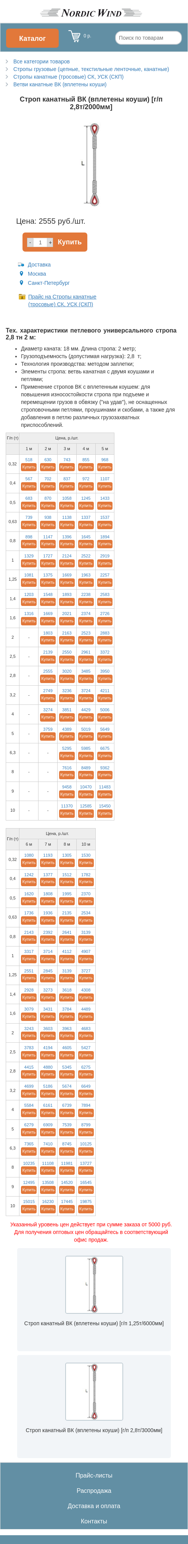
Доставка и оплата (93, 1506)
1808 (47, 894)
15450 (105, 806)
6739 (66, 1105)
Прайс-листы (94, 1475)
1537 (104, 517)
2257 (104, 575)
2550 (66, 652)
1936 (47, 913)
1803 (47, 633)
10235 (29, 1163)
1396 (66, 537)
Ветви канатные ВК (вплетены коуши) (59, 84)
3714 (47, 951)
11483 (105, 787)
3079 (29, 1009)
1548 (47, 594)
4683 (85, 1028)
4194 (47, 1047)
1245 (85, 498)
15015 (29, 1201)
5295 (66, 748)
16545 (86, 1182)
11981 (67, 1163)
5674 (66, 1086)
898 (29, 537)
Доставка (39, 265)
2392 (47, 932)
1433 (104, 498)
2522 (85, 556)
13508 (48, 1182)
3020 (66, 671)
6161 (47, 1105)
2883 (104, 633)
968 (104, 459)
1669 (66, 575)
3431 (47, 1009)
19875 (86, 1201)
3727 (85, 971)
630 (47, 459)
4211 (104, 690)
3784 (66, 1009)
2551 (29, 971)
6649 (85, 1086)
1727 (47, 556)
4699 (29, 1086)
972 (85, 478)
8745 (66, 1144)
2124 (66, 556)
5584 (29, 1105)
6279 (29, 1124)
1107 (104, 478)
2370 (85, 894)
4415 (29, 1067)
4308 (85, 990)
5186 (47, 1086)
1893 (66, 594)
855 (85, 459)
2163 (66, 633)
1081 (29, 575)
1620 (29, 894)
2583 (104, 594)
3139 (85, 932)
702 (47, 478)
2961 (85, 652)
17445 (67, 1201)
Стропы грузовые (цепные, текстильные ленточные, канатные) (91, 69)
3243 (29, 1028)
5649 (104, 729)
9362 (104, 768)
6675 (104, 748)
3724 (85, 690)
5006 (104, 709)
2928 (29, 990)
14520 (67, 1182)
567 (29, 478)
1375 (47, 575)
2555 (47, 671)
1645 (85, 537)
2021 (66, 613)
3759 (47, 729)
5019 (85, 729)
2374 (85, 613)
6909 (47, 1124)
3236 (66, 690)
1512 (66, 874)
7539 (66, 1124)
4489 (85, 1009)
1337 (85, 517)
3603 (47, 1028)
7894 (85, 1105)
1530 (85, 855)
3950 (104, 671)
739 (29, 517)
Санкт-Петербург (49, 283)
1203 (29, 594)
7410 (47, 1144)
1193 (47, 855)
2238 (85, 594)
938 (47, 517)
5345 (66, 1067)
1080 (29, 855)
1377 (47, 874)
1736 (29, 913)
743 (66, 459)
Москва (37, 274)
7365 (29, 1144)
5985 (85, 748)
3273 (47, 990)
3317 (29, 951)
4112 (66, 951)
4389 (66, 729)
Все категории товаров (41, 61)
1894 (104, 537)
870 (47, 498)
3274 (47, 709)
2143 (29, 932)
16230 (48, 1201)
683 (29, 498)
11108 (48, 1163)
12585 (86, 806)
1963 (85, 575)
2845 (47, 971)
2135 (66, 913)
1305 (66, 855)
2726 (104, 613)
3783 (29, 1047)
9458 (66, 787)
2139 (47, 652)
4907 (85, 951)
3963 (66, 1028)
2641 (66, 932)
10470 (86, 787)
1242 (29, 874)
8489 (85, 768)
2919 (104, 556)
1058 (66, 498)
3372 (104, 652)
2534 (85, 913)
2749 (47, 690)
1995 (66, 894)
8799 (85, 1124)
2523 (85, 633)
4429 (85, 709)
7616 (66, 768)
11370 (67, 806)
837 (66, 478)
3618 (66, 990)
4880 (47, 1067)
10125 (86, 1144)
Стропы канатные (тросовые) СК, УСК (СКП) (68, 77)
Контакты (94, 1521)
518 (29, 459)
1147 (47, 537)
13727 (86, 1163)
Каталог (32, 38)
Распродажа (94, 1490)
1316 (29, 613)
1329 (29, 556)
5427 (85, 1047)
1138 (66, 517)
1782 (85, 874)
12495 (29, 1182)
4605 (66, 1047)
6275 (85, 1067)
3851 (66, 709)
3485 (85, 671)
